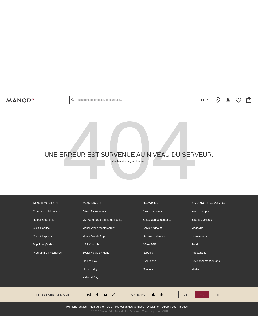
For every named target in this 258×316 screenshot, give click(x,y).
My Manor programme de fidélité (102, 24)
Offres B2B (149, 49)
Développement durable (206, 65)
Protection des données (129, 306)
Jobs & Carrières (201, 24)
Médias (195, 74)
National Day (90, 82)
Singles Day (90, 65)
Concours (148, 74)
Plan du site (96, 306)
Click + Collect (41, 32)
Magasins (197, 32)
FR (206, 100)
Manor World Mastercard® (99, 32)
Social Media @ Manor (96, 57)
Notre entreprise (201, 16)
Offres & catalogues (95, 16)
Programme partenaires (47, 57)
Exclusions (149, 65)
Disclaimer (153, 306)
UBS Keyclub (91, 49)
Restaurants (198, 57)
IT (218, 294)
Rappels (148, 57)
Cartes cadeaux (152, 16)
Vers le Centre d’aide (52, 294)
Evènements (199, 41)
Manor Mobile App (94, 41)
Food (194, 49)
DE (185, 294)
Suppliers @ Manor (44, 49)
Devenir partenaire (154, 41)
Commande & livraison (47, 16)
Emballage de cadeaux (157, 24)
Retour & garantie (43, 24)
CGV (109, 306)
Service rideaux (152, 32)
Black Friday (90, 74)
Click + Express (42, 41)
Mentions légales (76, 306)
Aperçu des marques (175, 306)
